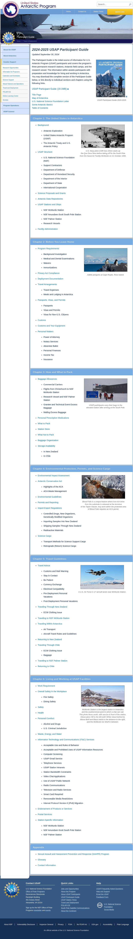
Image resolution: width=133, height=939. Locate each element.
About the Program (68, 892)
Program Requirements (48, 248)
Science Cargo (44, 536)
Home (68, 11)
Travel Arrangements (47, 284)
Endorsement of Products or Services (55, 809)
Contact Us (82, 11)
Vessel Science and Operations (13, 84)
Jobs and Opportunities (70, 889)
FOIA (70, 924)
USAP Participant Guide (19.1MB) (49, 89)
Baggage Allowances (47, 379)
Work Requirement (46, 686)
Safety (41, 707)
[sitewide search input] (115, 4)
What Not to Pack (46, 435)
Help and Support (103, 892)
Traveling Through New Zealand (52, 607)
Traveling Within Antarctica (50, 624)
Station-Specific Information (50, 820)
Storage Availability (46, 446)
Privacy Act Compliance (49, 273)
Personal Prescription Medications (53, 418)
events (47, 910)
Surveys (5, 100)
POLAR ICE (7, 92)
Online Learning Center (10, 96)
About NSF (8, 924)
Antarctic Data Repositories (50, 199)
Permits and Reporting (48, 502)
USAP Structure (45, 152)
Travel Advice (44, 565)
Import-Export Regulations (50, 508)
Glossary (42, 859)
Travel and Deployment (10, 88)
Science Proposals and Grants (52, 193)
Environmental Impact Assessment (54, 475)
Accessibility (107, 924)
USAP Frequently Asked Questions (109, 889)
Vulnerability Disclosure (26, 924)
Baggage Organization (48, 440)
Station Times (98, 11)
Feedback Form (102, 897)
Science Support (8, 80)
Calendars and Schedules (11, 76)
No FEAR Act (82, 924)
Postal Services (45, 814)
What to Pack (44, 423)
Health (41, 713)
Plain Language (123, 924)
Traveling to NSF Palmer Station (52, 661)
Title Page (36, 95)
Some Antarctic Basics (42, 105)
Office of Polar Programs (35, 892)
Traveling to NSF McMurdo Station (53, 618)
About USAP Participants (70, 894)
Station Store (44, 429)
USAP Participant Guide (70, 897)
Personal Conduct (46, 718)
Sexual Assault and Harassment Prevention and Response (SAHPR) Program (73, 854)
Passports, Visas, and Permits (51, 300)
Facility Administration (48, 229)
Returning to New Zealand (50, 639)
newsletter (38, 910)
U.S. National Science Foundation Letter (50, 101)
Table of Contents (40, 108)
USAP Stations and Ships (49, 204)
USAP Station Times (69, 900)
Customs (42, 320)
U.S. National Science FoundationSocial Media (112, 907)
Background (43, 125)
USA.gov (95, 924)
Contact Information (47, 865)
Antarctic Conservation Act (50, 481)
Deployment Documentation (50, 279)
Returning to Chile (46, 666)
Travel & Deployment (30, 41)
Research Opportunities (11, 68)
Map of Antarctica (40, 98)
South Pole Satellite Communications (75, 908)
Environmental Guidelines (49, 497)
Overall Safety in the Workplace (52, 691)
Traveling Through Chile (49, 645)
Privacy (61, 924)
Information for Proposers (11, 72)
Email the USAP (102, 894)
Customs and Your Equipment (51, 326)
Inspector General (46, 924)
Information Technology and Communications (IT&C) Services (66, 739)
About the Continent (68, 911)
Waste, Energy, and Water (50, 734)
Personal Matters (45, 331)
